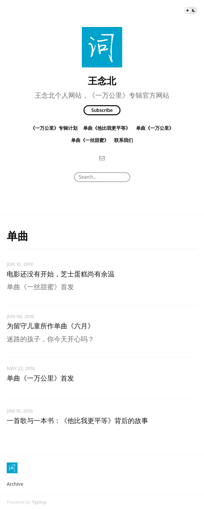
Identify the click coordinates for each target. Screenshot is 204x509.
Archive (15, 484)
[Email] (102, 158)
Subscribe (102, 110)
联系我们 (123, 140)
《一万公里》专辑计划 (53, 128)
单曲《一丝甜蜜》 (90, 140)
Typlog (39, 502)
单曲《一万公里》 (155, 128)
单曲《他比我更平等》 (106, 128)
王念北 (102, 80)
